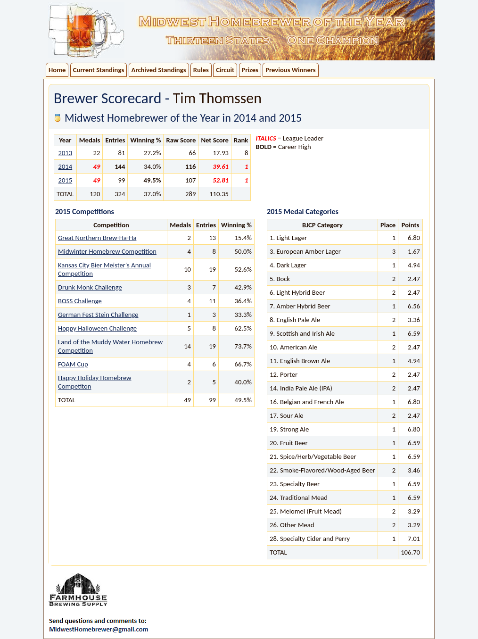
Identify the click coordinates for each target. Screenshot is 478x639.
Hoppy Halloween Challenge (97, 328)
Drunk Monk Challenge (90, 287)
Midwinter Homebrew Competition (107, 251)
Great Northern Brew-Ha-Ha (97, 237)
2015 (65, 180)
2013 (65, 153)
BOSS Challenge (80, 301)
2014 (65, 166)
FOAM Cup (73, 364)
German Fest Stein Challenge (98, 314)
